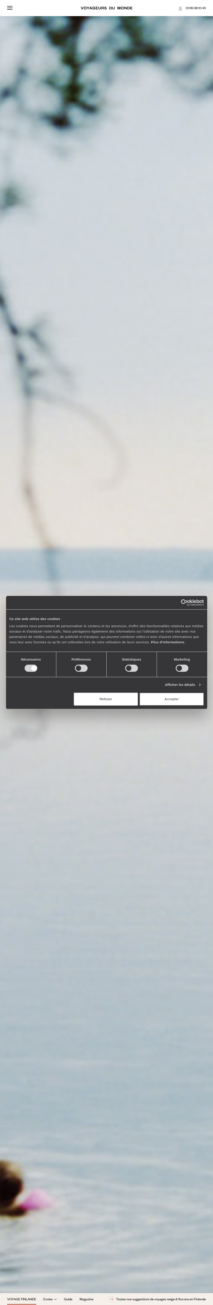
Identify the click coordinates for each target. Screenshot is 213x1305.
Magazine (86, 1299)
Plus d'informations (167, 642)
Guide (68, 1299)
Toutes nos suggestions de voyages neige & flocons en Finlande (157, 1299)
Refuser (105, 699)
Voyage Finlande (21, 1299)
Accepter (171, 699)
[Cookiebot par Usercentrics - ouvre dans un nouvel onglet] (184, 602)
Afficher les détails (180, 685)
